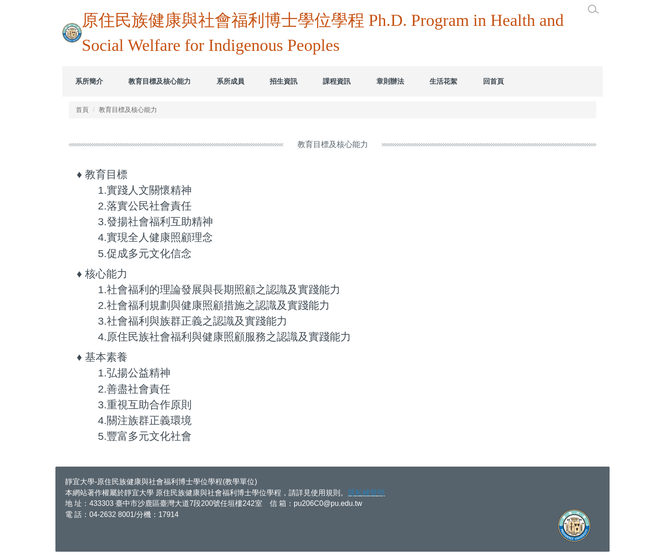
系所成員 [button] (230, 81)
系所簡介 (89, 81)
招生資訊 (283, 81)
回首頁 (493, 81)
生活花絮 (443, 81)
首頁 (82, 109)
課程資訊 (337, 81)
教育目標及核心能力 (159, 81)
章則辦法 (390, 81)
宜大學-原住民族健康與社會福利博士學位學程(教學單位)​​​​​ (165, 482)
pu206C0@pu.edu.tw (328, 503)
